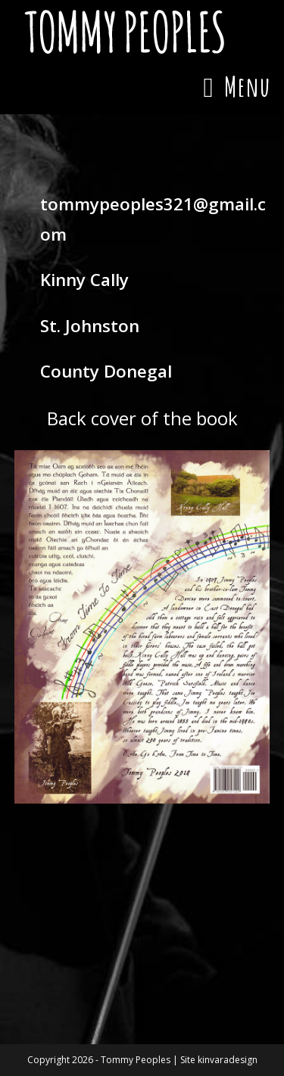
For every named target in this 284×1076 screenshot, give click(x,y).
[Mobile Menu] (236, 86)
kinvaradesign (227, 1059)
